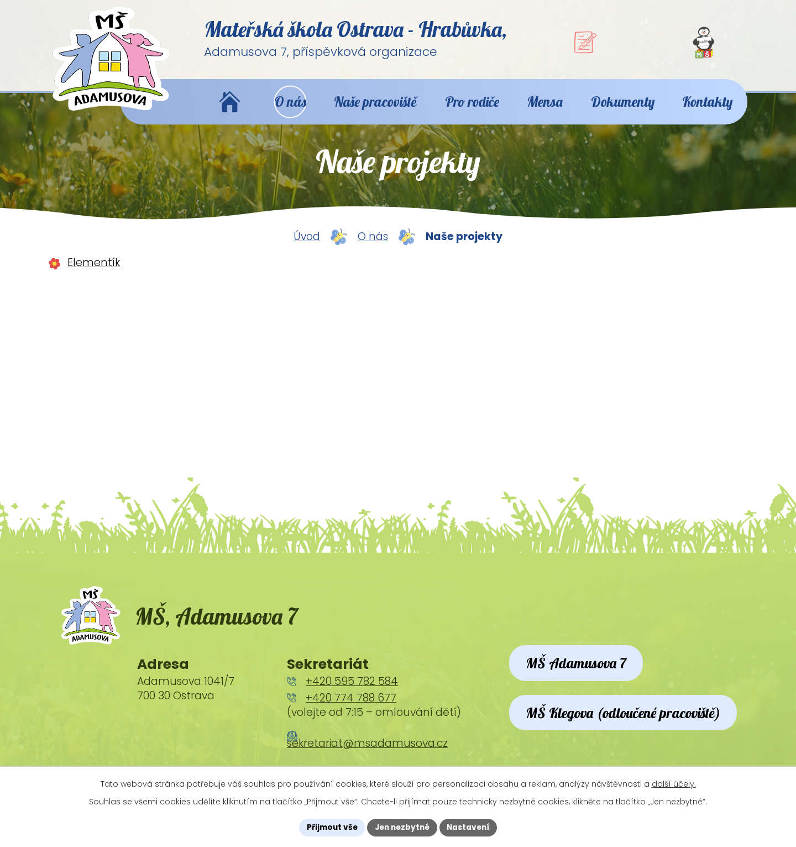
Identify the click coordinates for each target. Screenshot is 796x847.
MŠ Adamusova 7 (579, 676)
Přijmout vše (329, 827)
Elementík (93, 270)
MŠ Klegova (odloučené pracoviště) (628, 739)
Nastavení (471, 827)
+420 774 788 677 (351, 710)
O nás (373, 244)
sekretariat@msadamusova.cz (367, 754)
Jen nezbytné (402, 827)
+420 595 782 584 (352, 693)
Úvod (307, 244)
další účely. (674, 783)
